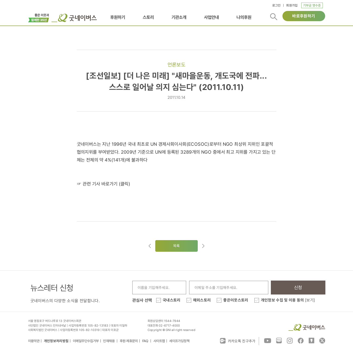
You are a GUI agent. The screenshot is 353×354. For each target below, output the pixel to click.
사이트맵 (159, 341)
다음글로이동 (203, 246)
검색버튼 (273, 16)
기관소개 (179, 17)
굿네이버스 (306, 327)
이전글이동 (149, 246)
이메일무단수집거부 (86, 341)
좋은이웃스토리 (235, 300)
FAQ (145, 341)
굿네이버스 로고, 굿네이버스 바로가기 (74, 18)
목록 (176, 246)
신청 (298, 287)
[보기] (310, 300)
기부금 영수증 (312, 5)
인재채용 (109, 341)
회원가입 (292, 5)
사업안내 (211, 17)
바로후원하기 (303, 15)
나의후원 (243, 17)
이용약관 (34, 341)
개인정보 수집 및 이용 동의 (288, 300)
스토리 (148, 17)
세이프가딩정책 (179, 341)
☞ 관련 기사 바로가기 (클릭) (103, 184)
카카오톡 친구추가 (238, 341)
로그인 (276, 5)
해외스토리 (202, 300)
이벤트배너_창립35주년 (38, 17)
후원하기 (117, 17)
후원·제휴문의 (129, 341)
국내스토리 (172, 300)
